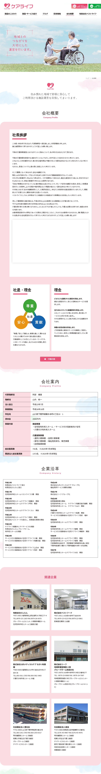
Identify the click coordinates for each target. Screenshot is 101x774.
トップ (87, 78)
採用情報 (57, 13)
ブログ (45, 13)
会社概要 (70, 13)
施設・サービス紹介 (29, 13)
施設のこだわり (10, 13)
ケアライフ (18, 6)
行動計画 (51, 359)
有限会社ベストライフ (87, 13)
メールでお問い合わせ (79, 6)
